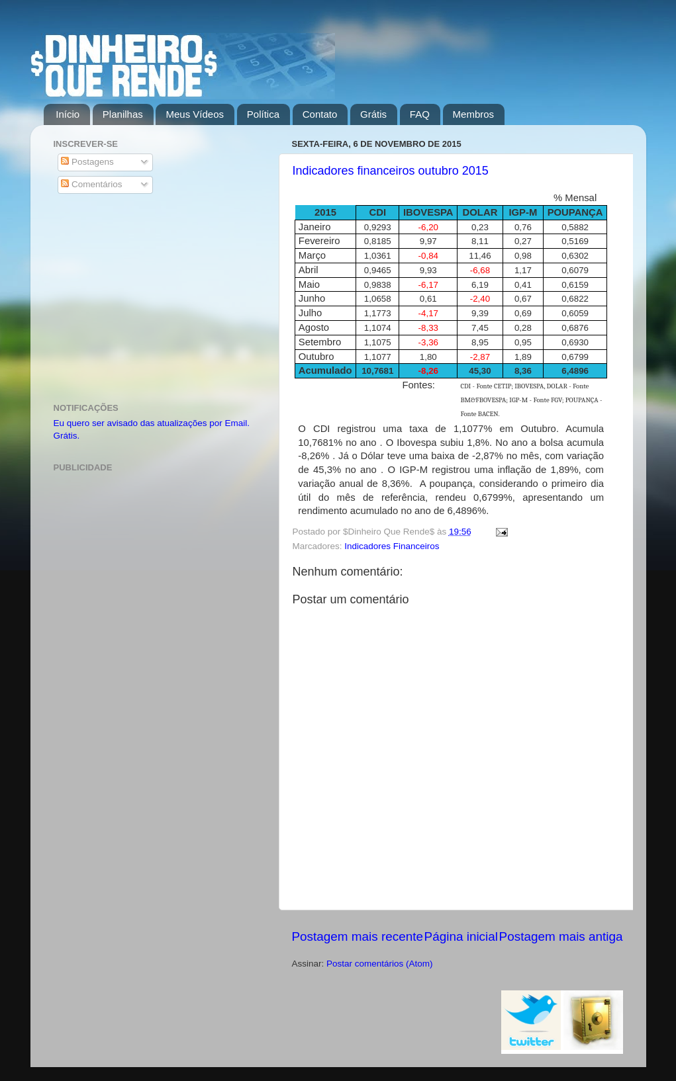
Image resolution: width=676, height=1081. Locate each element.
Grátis (373, 114)
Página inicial (461, 936)
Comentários (91, 184)
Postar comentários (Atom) (379, 964)
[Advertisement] (158, 300)
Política (263, 114)
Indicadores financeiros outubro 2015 (391, 170)
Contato (320, 114)
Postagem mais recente (357, 936)
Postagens (87, 162)
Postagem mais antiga (561, 936)
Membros (474, 114)
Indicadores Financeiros (391, 546)
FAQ (420, 114)
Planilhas (123, 114)
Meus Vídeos (195, 114)
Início (67, 114)
